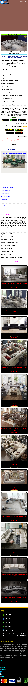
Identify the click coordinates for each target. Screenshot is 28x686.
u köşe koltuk (3, 176)
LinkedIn (2, 674)
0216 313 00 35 (9, 130)
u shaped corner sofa (5, 193)
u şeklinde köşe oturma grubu (7, 187)
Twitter (2, 671)
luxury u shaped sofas (5, 196)
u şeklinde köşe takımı (5, 178)
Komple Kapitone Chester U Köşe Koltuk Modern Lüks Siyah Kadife (14, 334)
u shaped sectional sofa (5, 190)
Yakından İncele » (14, 287)
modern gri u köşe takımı (6, 205)
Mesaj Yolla (13, 120)
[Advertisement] (13, 17)
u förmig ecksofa (4, 199)
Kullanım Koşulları (3, 660)
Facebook (3, 669)
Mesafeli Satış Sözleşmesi (5, 665)
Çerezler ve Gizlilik (3, 662)
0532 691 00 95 (19, 130)
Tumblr (2, 676)
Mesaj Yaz (25, 680)
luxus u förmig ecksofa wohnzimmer (8, 202)
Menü (23, 2)
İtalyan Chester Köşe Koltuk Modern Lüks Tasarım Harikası (14, 153)
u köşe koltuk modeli (5, 181)
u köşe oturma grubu (5, 184)
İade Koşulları (2, 667)
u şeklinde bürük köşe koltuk (6, 210)
